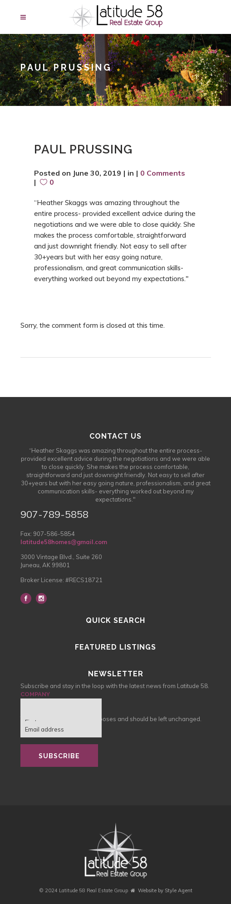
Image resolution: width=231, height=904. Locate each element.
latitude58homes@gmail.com (63, 541)
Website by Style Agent (165, 890)
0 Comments (162, 172)
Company (35, 694)
